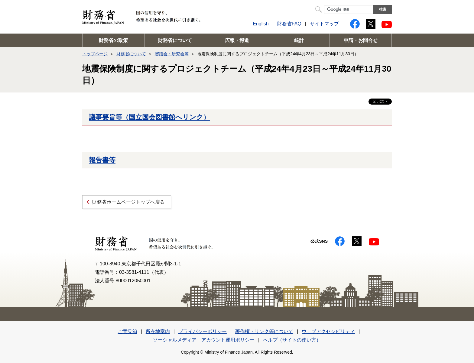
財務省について (175, 40)
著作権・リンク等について (264, 331)
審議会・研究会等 (172, 53)
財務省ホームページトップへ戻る (128, 202)
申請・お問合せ (361, 40)
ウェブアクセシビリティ (328, 331)
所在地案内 (158, 331)
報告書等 (102, 160)
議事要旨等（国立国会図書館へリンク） (149, 117)
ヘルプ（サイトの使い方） (292, 339)
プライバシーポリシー (202, 331)
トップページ (95, 53)
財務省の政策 (113, 40)
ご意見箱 (127, 331)
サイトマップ (324, 23)
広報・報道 (237, 40)
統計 (299, 40)
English (260, 23)
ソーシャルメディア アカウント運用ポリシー (204, 339)
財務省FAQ (289, 23)
